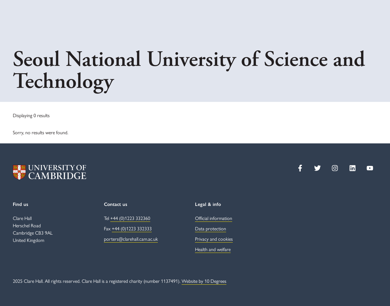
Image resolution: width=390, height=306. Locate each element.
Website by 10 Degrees (204, 280)
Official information (213, 217)
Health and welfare (213, 249)
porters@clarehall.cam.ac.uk (131, 238)
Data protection (210, 228)
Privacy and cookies (214, 238)
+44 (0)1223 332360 (130, 217)
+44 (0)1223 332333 (132, 228)
